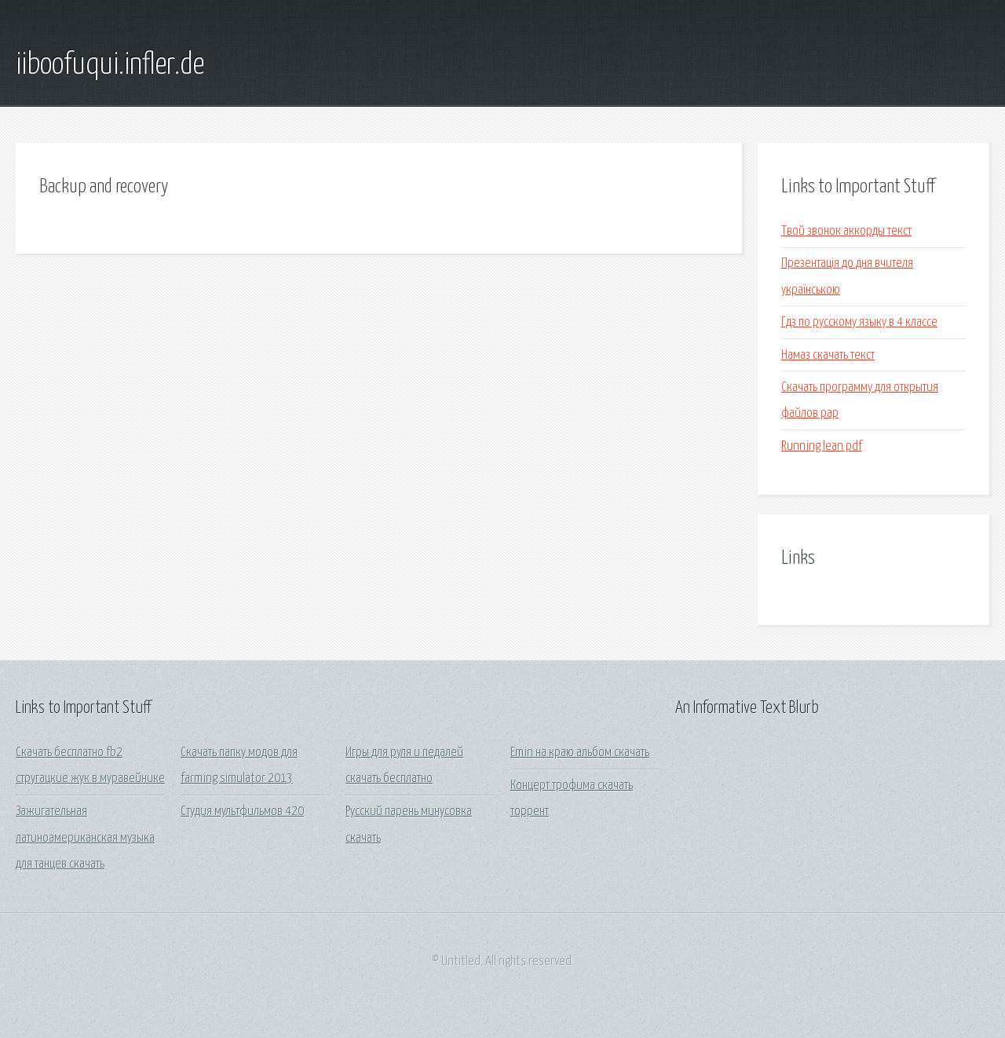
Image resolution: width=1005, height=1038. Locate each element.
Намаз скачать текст (828, 355)
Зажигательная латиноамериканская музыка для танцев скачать (85, 838)
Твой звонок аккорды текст (846, 231)
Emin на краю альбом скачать (579, 752)
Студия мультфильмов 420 (242, 811)
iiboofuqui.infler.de (110, 65)
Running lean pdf (821, 446)
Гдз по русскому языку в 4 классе (859, 322)
